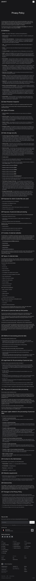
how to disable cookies (6, 163)
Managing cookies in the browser (9, 165)
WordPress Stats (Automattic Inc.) (8, 249)
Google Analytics (5, 247)
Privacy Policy (13, 525)
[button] (33, 2)
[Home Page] (4, 1)
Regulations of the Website (22, 26)
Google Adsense (5, 243)
